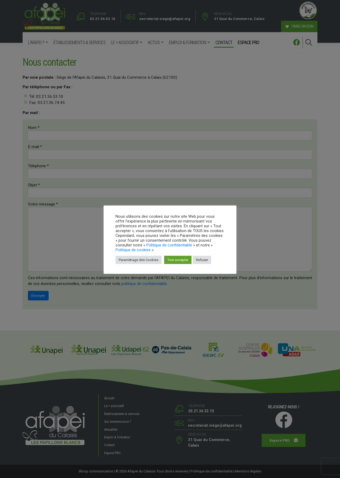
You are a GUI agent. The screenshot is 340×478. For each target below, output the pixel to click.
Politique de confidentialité (169, 245)
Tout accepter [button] (177, 260)
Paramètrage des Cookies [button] (138, 260)
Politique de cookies (133, 250)
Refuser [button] (202, 260)
